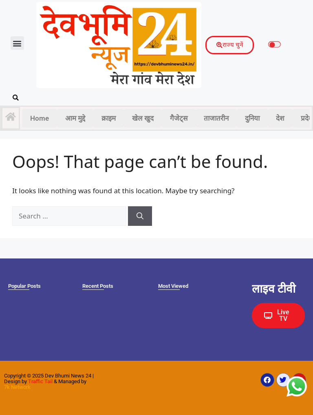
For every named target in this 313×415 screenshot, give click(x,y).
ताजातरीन (216, 118)
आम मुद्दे (75, 118)
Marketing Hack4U (250, 332)
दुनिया (252, 118)
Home (39, 118)
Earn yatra (249, 333)
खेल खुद (143, 118)
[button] (17, 43)
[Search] (140, 216)
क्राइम (108, 118)
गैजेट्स (178, 118)
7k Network (17, 387)
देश (280, 118)
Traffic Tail (40, 381)
